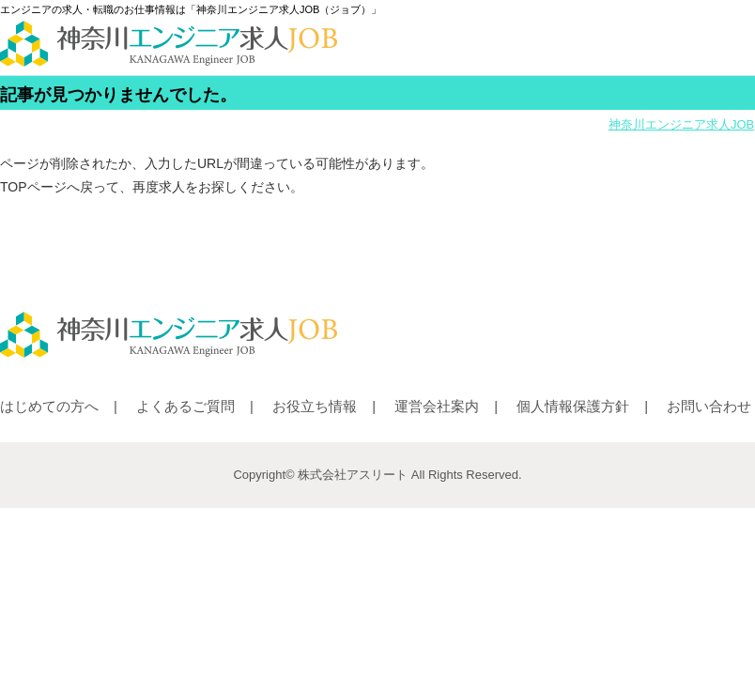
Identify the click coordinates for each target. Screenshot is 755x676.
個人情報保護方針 (572, 406)
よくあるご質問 (185, 406)
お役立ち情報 (314, 406)
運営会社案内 (436, 406)
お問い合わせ (709, 406)
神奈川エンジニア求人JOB (681, 124)
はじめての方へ (49, 406)
